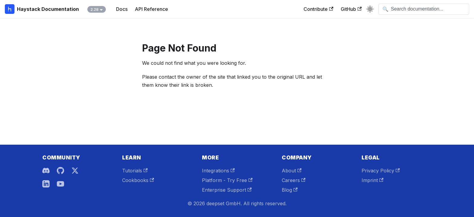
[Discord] (46, 170)
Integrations (218, 171)
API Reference (151, 9)
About (291, 171)
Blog (289, 190)
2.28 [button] (94, 9)
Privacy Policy (381, 171)
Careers (293, 180)
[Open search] (423, 9)
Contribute (318, 9)
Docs (122, 9)
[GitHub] (60, 170)
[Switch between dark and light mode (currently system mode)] (370, 9)
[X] (75, 170)
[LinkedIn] (46, 184)
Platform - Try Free (227, 180)
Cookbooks (138, 180)
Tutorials (135, 171)
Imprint (372, 180)
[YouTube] (60, 184)
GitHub (351, 9)
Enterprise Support (227, 190)
